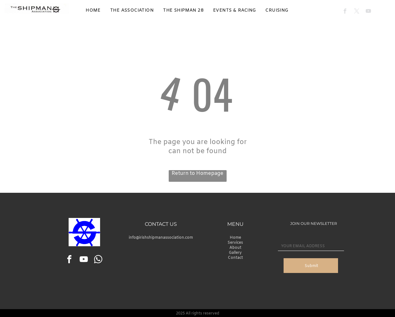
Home (235, 237)
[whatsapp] (98, 260)
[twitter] (357, 12)
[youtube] (368, 12)
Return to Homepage (197, 173)
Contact (235, 257)
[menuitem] (93, 10)
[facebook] (345, 12)
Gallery (235, 252)
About (235, 247)
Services (235, 242)
